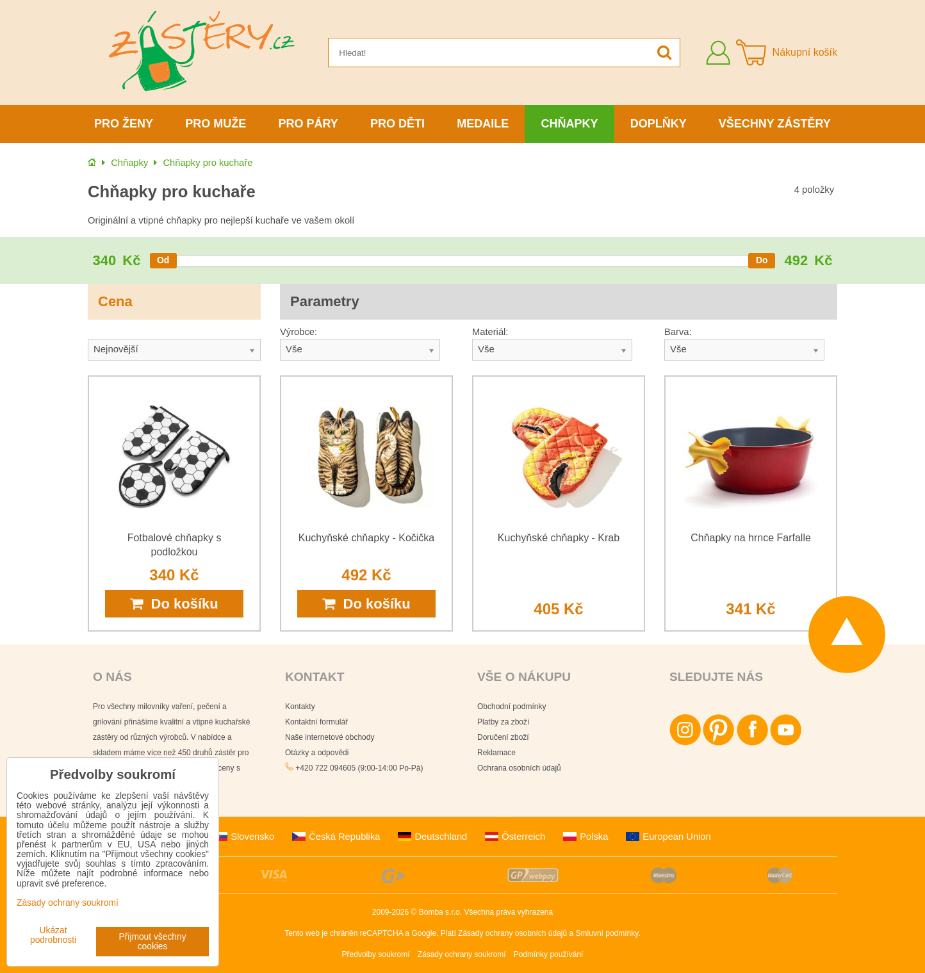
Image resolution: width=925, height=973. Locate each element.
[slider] (163, 260)
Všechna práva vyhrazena (508, 912)
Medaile (483, 123)
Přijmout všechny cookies (152, 941)
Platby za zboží (503, 721)
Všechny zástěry (775, 123)
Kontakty (300, 706)
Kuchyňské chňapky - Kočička (367, 537)
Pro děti (397, 123)
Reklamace (496, 752)
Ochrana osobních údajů (519, 768)
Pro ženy (123, 123)
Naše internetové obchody (329, 737)
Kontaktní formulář (316, 721)
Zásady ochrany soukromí (462, 954)
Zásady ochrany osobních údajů (512, 933)
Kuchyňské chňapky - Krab (558, 537)
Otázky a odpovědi (316, 752)
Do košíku (174, 604)
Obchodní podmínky (511, 706)
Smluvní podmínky (607, 933)
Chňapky (569, 123)
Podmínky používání (549, 954)
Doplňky (658, 123)
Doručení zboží (503, 737)
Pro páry (308, 123)
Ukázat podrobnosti (53, 935)
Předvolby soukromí (376, 954)
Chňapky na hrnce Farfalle (751, 537)
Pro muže (215, 123)
